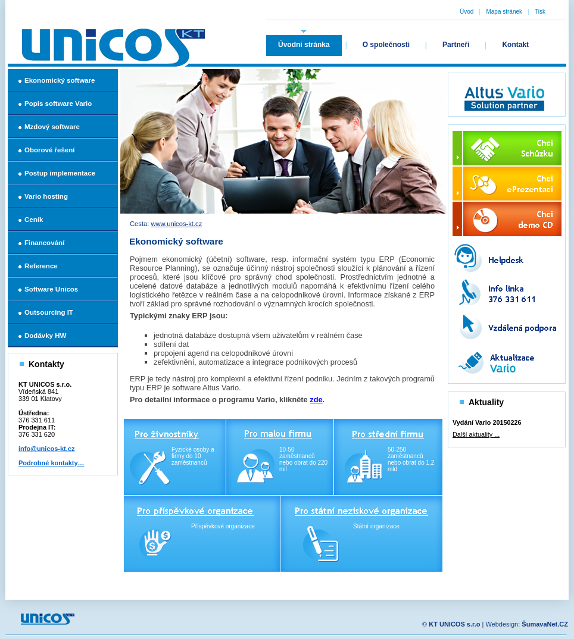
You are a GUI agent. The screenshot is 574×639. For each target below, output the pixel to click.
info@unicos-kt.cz (46, 448)
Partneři (455, 44)
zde (316, 399)
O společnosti (386, 44)
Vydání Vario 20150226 (487, 422)
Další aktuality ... (476, 434)
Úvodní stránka (304, 44)
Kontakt (515, 44)
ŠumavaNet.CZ (545, 624)
